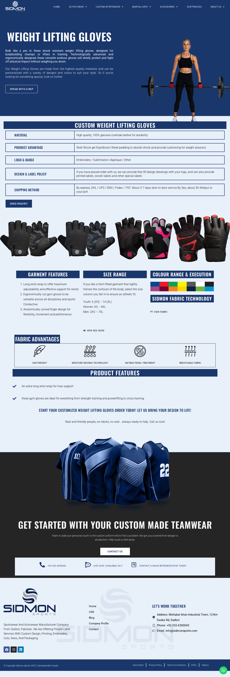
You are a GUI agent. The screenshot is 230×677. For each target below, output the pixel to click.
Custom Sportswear (109, 6)
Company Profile (99, 629)
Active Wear (78, 6)
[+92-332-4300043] (42, 571)
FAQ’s (196, 671)
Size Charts (133, 671)
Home (57, 7)
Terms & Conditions (176, 671)
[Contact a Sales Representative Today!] (134, 571)
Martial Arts (141, 6)
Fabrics (209, 671)
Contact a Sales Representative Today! (162, 572)
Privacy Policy (153, 671)
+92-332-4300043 (57, 572)
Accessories (169, 6)
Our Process (194, 7)
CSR (91, 618)
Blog (92, 623)
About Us (217, 6)
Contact (94, 635)
